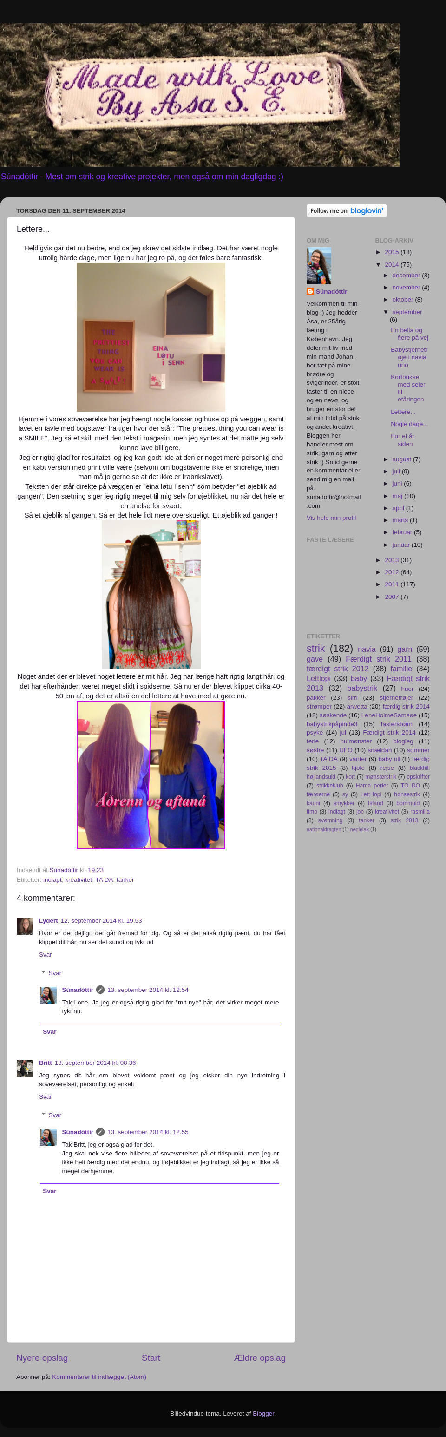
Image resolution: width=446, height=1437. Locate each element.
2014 (392, 264)
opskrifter (418, 777)
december (407, 275)
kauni (313, 803)
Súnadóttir (78, 989)
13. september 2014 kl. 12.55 (148, 1132)
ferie (313, 741)
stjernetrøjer (396, 697)
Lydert (48, 920)
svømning (330, 820)
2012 (392, 572)
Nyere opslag (42, 1358)
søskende (333, 715)
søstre (315, 750)
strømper (319, 706)
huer (407, 688)
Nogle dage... (409, 423)
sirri (353, 697)
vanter (358, 758)
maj (399, 495)
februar (403, 532)
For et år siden (402, 440)
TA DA (104, 879)
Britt (45, 1062)
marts (401, 520)
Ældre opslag (260, 1358)
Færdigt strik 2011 (379, 659)
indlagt (52, 879)
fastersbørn (397, 724)
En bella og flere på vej (409, 334)
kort (350, 777)
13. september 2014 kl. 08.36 (95, 1062)
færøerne (318, 794)
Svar (45, 954)
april (399, 508)
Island (375, 803)
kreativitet (78, 879)
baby (359, 678)
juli (397, 471)
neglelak (359, 829)
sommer (418, 750)
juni (398, 483)
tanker (125, 879)
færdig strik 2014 (406, 706)
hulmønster (356, 741)
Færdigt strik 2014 (389, 732)
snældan (380, 750)
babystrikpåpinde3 (332, 724)
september (407, 311)
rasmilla (420, 811)
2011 (392, 584)
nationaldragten (324, 829)
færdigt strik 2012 (338, 668)
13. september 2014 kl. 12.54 (148, 989)
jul (343, 732)
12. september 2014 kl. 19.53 (101, 920)
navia (367, 649)
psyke (315, 732)
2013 (392, 560)
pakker (316, 697)
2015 (392, 252)
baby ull (389, 758)
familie (402, 668)
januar (402, 544)
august (403, 459)
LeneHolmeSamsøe (389, 715)
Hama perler (372, 785)
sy (345, 794)
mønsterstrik (380, 777)
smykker (344, 803)
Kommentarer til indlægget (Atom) (99, 1376)
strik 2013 (404, 820)
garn (404, 649)
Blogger (263, 1413)
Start (151, 1358)
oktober (404, 299)
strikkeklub (329, 785)
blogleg (403, 741)
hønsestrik (407, 794)
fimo (312, 811)
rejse (387, 767)
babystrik (362, 688)
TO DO (410, 785)
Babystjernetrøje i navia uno (409, 357)
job (360, 811)
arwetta (357, 706)
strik (316, 648)
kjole (358, 767)
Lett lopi (371, 794)
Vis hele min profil (331, 517)
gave (315, 659)
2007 (392, 596)
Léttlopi (319, 678)
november (407, 287)
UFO (346, 750)
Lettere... (403, 411)
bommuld (408, 803)
